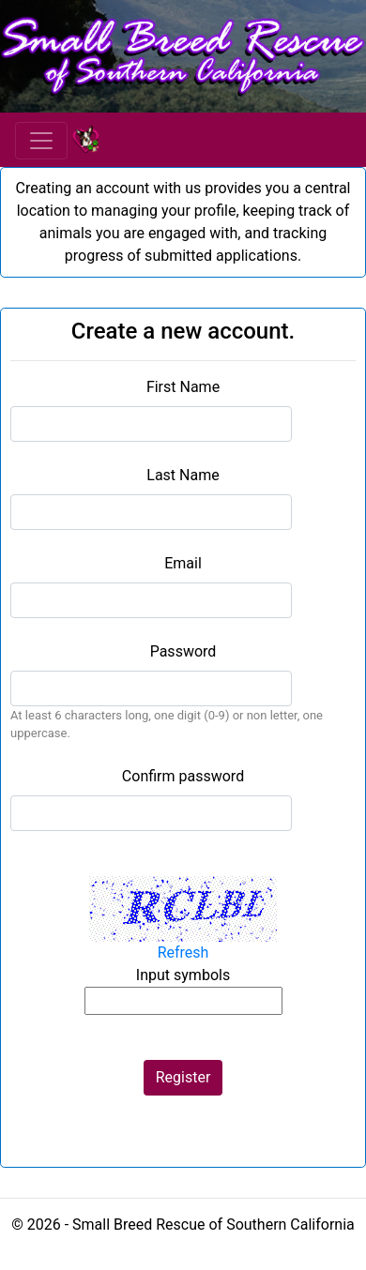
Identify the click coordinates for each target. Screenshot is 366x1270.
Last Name (182, 475)
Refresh (183, 952)
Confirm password (183, 776)
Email (183, 563)
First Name (183, 387)
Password (183, 651)
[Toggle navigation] (41, 140)
